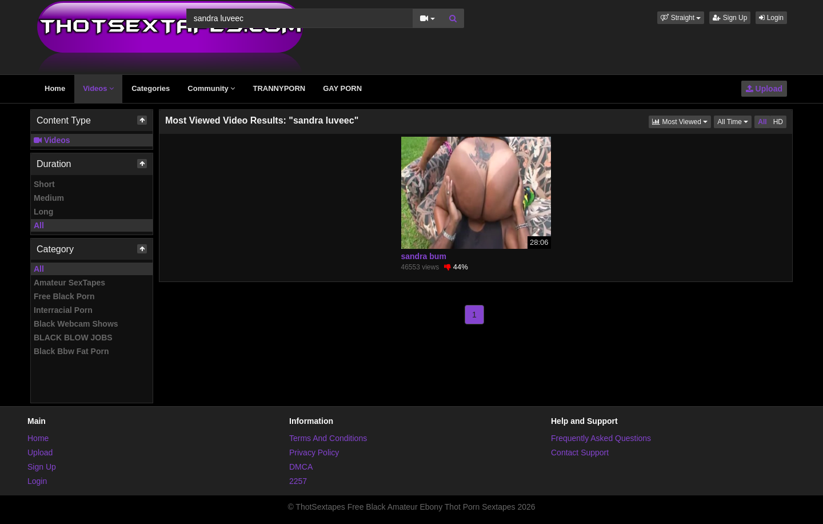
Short (44, 184)
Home (55, 88)
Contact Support (580, 452)
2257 (298, 481)
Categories (150, 88)
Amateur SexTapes (69, 282)
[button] (680, 17)
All (39, 225)
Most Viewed (681, 121)
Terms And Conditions (328, 438)
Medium (49, 198)
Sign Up (730, 18)
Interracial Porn (63, 310)
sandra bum (423, 256)
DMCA (301, 466)
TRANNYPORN (279, 88)
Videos (98, 88)
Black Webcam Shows (76, 323)
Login (771, 18)
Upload (764, 88)
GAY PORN (342, 88)
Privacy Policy (314, 452)
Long (43, 211)
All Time (734, 121)
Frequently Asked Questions (601, 438)
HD (778, 122)
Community (211, 88)
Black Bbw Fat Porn (71, 351)
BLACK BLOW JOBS (73, 337)
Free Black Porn (64, 296)
